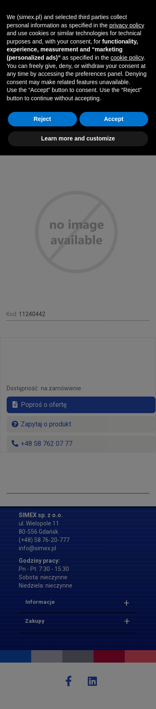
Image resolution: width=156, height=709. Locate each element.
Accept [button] (114, 672)
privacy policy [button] (126, 579)
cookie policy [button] (127, 611)
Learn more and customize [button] (78, 692)
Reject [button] (42, 672)
